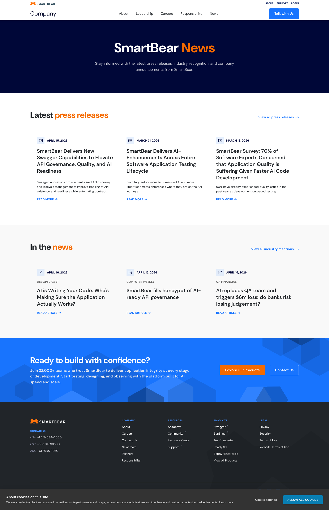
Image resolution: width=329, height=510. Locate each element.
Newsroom (129, 447)
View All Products (225, 460)
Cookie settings (266, 499)
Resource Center (179, 440)
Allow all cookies (303, 499)
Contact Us (284, 370)
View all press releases (278, 117)
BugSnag (220, 433)
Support (282, 3)
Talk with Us (284, 13)
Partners (127, 454)
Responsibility (191, 13)
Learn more (226, 502)
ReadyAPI (220, 447)
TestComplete (223, 440)
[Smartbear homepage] (42, 3)
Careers (167, 13)
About (123, 13)
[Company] (49, 13)
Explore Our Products (242, 370)
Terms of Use (268, 440)
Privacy (264, 427)
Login (295, 3)
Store (269, 3)
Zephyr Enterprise (226, 454)
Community (175, 433)
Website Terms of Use (274, 447)
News (214, 13)
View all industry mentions (275, 249)
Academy (174, 427)
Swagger (220, 427)
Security (265, 433)
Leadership (144, 13)
